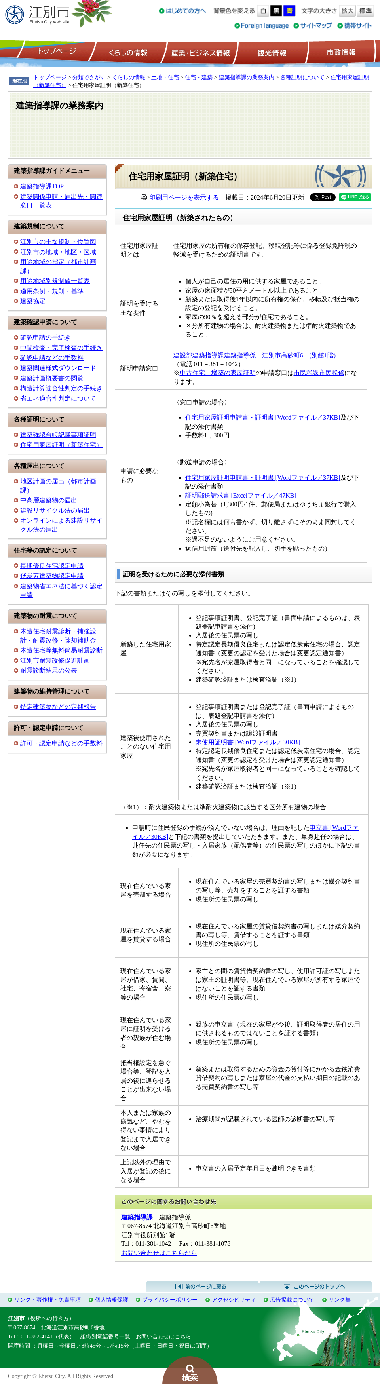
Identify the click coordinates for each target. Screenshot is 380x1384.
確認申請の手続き (45, 337)
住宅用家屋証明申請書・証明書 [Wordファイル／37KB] (262, 417)
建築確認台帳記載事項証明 (58, 435)
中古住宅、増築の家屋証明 (218, 372)
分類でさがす (89, 77)
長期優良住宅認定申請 (52, 566)
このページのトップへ (315, 1287)
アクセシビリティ (234, 1300)
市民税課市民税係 (319, 372)
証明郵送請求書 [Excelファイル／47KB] (240, 495)
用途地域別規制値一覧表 (55, 281)
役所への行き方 (49, 1318)
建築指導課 (137, 1217)
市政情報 (340, 52)
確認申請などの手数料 (52, 357)
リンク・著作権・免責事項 (47, 1300)
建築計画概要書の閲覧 (52, 378)
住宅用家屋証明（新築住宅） (61, 444)
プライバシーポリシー (170, 1300)
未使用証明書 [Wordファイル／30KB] (248, 742)
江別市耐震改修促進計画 (55, 660)
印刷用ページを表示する (184, 197)
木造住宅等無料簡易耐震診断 (61, 650)
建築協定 (33, 301)
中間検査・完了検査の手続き (61, 347)
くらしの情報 (127, 52)
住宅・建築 (199, 77)
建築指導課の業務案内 (246, 77)
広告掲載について (292, 1300)
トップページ (55, 52)
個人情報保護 (111, 1300)
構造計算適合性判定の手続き (61, 388)
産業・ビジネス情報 (199, 52)
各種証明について (302, 77)
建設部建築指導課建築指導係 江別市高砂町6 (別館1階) (254, 355)
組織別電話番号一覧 (105, 1336)
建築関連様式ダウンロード (58, 368)
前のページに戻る (202, 1287)
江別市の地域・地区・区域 (58, 252)
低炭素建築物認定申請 (52, 575)
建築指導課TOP (42, 186)
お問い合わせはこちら (163, 1336)
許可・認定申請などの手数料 (61, 743)
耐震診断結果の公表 (48, 670)
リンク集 (340, 1300)
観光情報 (271, 52)
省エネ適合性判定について (58, 398)
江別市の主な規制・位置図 (58, 241)
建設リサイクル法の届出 (55, 510)
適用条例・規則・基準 (52, 291)
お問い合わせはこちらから (159, 1252)
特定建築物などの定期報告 (58, 706)
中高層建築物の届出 (48, 500)
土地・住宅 (165, 77)
